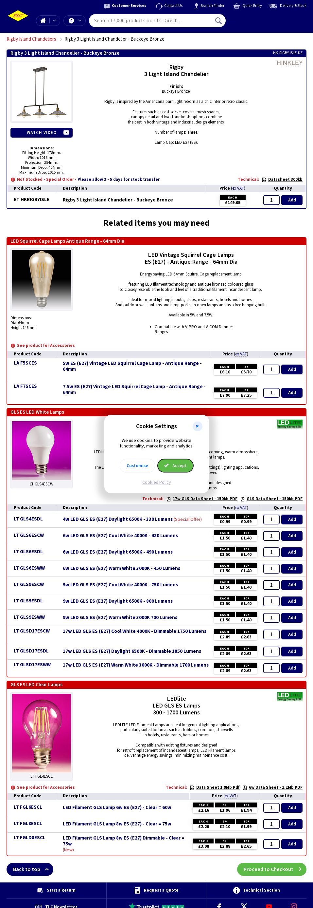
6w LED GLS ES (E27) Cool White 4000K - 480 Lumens (120, 536)
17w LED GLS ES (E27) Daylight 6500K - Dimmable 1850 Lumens (132, 651)
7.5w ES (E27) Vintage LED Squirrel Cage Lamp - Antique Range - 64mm (134, 390)
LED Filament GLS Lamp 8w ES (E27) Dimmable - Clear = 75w (123, 841)
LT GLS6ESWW (29, 568)
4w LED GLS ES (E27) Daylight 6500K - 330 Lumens (118, 519)
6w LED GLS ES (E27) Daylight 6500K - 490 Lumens (118, 552)
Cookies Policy (156, 482)
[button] (197, 426)
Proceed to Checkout (275, 869)
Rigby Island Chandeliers (31, 39)
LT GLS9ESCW (29, 584)
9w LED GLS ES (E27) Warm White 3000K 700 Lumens (120, 618)
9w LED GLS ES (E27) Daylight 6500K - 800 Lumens (118, 601)
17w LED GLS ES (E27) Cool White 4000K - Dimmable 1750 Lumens (134, 631)
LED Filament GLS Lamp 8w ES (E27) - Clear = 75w (117, 824)
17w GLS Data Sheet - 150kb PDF (201, 499)
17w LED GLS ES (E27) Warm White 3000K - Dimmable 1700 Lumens (136, 665)
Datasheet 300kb (282, 179)
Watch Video (42, 133)
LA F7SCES (25, 386)
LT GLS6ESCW (29, 535)
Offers (79, 20)
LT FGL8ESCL (28, 823)
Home (42, 21)
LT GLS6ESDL (28, 551)
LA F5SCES (25, 363)
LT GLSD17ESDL (31, 651)
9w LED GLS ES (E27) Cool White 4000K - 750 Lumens (120, 585)
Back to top (33, 869)
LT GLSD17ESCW (32, 631)
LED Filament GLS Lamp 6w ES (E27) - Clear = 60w (117, 808)
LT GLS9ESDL (28, 600)
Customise (137, 465)
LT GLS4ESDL (28, 519)
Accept (175, 465)
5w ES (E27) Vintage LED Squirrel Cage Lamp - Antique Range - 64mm (132, 366)
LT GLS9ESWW (29, 617)
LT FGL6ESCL (28, 807)
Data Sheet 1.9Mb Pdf (215, 787)
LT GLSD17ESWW (32, 664)
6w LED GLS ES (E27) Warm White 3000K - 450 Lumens (121, 569)
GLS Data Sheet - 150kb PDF (271, 499)
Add (292, 200)
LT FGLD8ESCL (29, 837)
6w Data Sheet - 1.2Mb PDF (272, 787)
